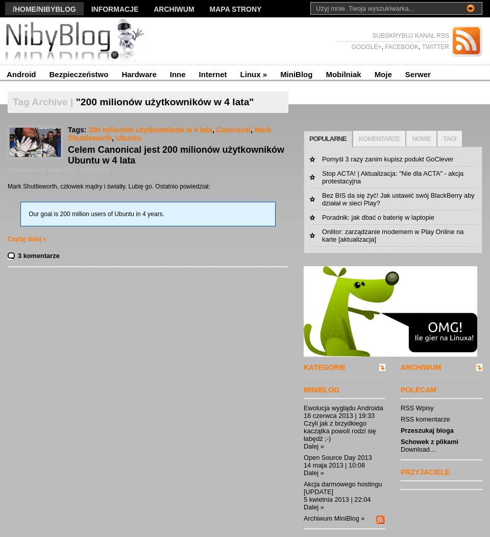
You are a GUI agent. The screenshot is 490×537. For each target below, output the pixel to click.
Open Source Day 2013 (338, 457)
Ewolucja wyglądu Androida (343, 408)
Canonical (233, 130)
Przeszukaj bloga (427, 430)
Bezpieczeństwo (79, 74)
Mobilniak (343, 74)
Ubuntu (128, 138)
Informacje (115, 9)
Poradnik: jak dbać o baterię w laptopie (378, 217)
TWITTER (435, 47)
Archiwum (174, 9)
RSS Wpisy (417, 408)
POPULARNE (328, 139)
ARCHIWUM (421, 367)
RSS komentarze (425, 419)
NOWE (421, 139)
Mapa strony (236, 9)
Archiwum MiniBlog (331, 518)
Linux (253, 74)
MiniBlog (296, 74)
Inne (178, 74)
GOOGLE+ (366, 47)
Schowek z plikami (429, 442)
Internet (213, 74)
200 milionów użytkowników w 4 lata (150, 130)
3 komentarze (39, 256)
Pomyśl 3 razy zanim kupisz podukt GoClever (387, 159)
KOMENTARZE (379, 139)
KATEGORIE (325, 367)
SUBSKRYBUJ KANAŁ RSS (411, 35)
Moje (383, 74)
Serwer (418, 74)
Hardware (138, 74)
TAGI (449, 139)
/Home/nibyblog (44, 9)
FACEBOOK (401, 47)
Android (21, 74)
